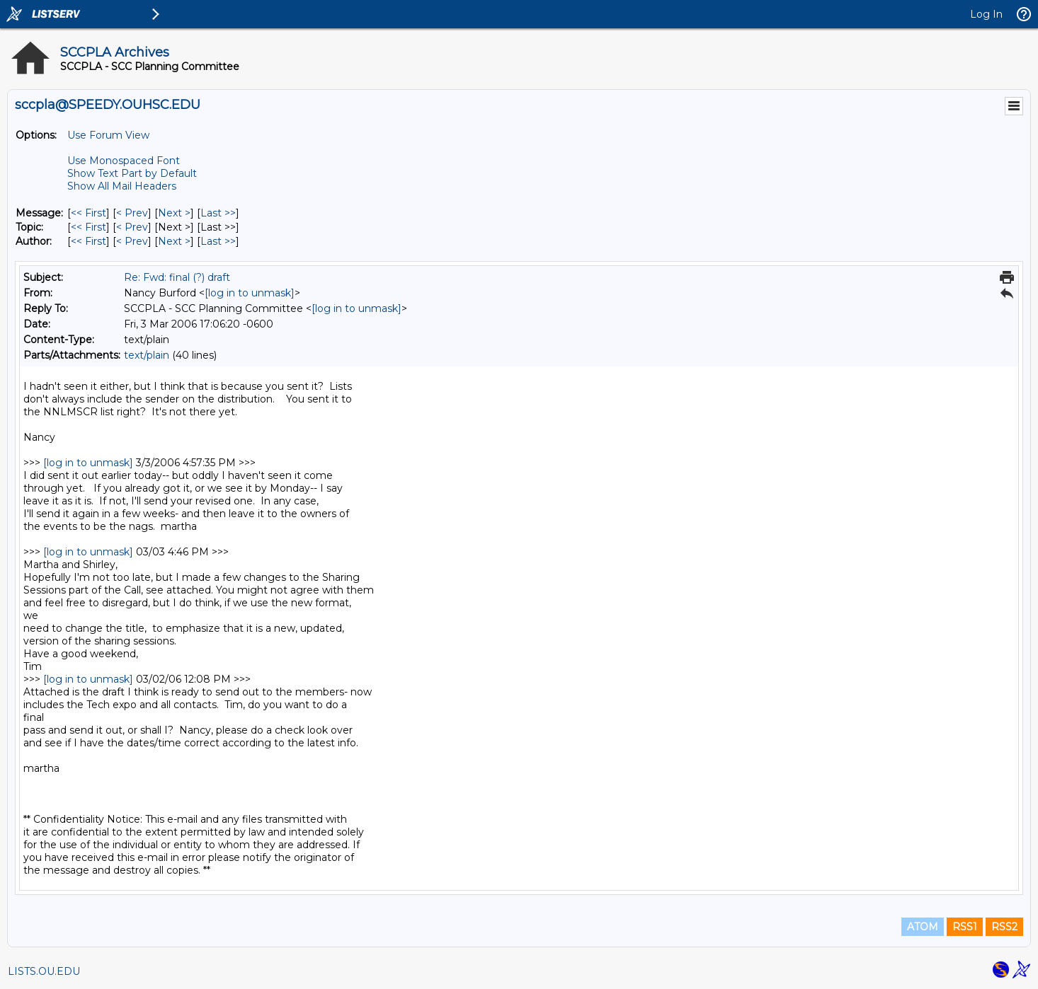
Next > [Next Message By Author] (174, 241)
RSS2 (1004, 926)
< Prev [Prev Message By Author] (132, 241)
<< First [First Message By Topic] (88, 227)
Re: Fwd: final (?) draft (177, 277)
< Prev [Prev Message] (132, 213)
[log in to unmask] (250, 293)
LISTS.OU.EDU (44, 971)
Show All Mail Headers (121, 186)
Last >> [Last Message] (218, 213)
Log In (986, 14)
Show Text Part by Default (132, 173)
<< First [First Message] (88, 213)
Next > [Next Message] (174, 213)
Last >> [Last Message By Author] (218, 241)
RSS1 (964, 926)
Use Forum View (108, 135)
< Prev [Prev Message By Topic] (132, 227)
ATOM (922, 926)
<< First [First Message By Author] (88, 241)
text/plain (146, 355)
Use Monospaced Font (123, 160)
